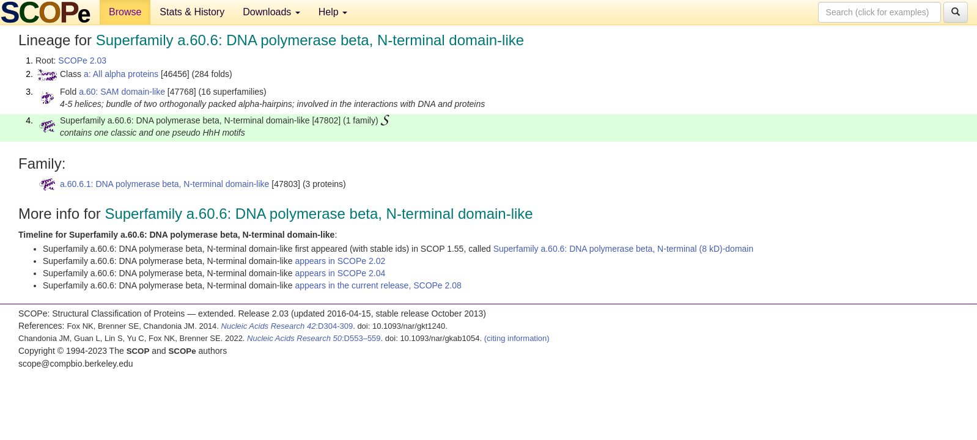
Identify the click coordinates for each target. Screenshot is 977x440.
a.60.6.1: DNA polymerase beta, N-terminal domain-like (164, 184)
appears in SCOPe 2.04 (340, 273)
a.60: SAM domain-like (122, 92)
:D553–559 (314, 338)
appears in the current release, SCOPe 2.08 (378, 285)
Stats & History (192, 12)
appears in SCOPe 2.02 (340, 261)
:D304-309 (287, 326)
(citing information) (517, 338)
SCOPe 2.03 (82, 60)
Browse (125, 12)
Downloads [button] (271, 12)
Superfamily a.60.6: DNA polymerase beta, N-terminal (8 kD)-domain (623, 249)
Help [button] (333, 12)
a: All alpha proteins (121, 74)
